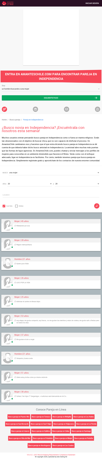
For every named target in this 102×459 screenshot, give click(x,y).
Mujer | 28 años (21, 240)
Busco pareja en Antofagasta (39, 445)
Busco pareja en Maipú (63, 438)
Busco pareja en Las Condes (63, 445)
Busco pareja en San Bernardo (17, 424)
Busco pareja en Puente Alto (18, 416)
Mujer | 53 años (21, 316)
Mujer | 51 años (21, 373)
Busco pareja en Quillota (41, 431)
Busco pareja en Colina (60, 431)
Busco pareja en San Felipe (41, 424)
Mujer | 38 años (21, 392)
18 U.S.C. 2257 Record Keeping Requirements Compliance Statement (51, 455)
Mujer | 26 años (21, 278)
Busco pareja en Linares (20, 431)
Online (21, 206)
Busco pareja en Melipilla (62, 416)
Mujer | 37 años (21, 335)
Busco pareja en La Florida (86, 424)
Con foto (9, 206)
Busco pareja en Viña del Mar (20, 438)
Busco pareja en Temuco (41, 416)
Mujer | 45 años (21, 221)
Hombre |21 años (22, 259)
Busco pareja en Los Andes (83, 416)
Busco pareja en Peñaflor (83, 438)
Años (4, 184)
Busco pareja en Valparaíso (63, 424)
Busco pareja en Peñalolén (43, 438)
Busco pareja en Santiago (81, 431)
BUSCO (5, 173)
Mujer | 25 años (21, 297)
